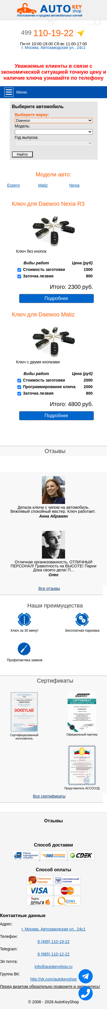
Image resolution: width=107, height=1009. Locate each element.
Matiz (43, 185)
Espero (13, 185)
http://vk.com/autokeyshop (53, 979)
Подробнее (56, 298)
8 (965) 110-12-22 (53, 954)
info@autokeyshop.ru (53, 966)
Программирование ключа (49, 386)
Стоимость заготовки (44, 269)
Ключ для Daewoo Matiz (43, 314)
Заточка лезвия (38, 276)
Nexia (74, 185)
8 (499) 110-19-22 (53, 941)
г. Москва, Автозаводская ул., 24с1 (54, 48)
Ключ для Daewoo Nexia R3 (48, 204)
